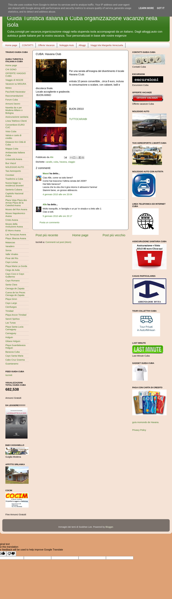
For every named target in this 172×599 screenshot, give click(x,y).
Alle (45, 204)
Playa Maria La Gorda (16, 266)
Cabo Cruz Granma (15, 360)
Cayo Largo (11, 303)
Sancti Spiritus (12, 319)
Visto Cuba (10, 131)
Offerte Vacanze (46, 45)
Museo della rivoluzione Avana (14, 225)
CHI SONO (10, 69)
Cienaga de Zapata (14, 288)
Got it (160, 8)
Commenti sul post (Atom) (58, 242)
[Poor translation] (11, 553)
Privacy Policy (139, 430)
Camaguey (10, 333)
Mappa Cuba (11, 148)
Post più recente (47, 235)
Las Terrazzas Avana (15, 234)
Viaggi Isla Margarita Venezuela (106, 45)
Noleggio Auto (66, 45)
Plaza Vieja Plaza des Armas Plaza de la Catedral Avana (16, 203)
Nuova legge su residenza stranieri (14, 184)
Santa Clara (11, 284)
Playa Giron (11, 299)
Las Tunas (10, 323)
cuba (55, 162)
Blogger (109, 527)
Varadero (9, 246)
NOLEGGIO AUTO (14, 167)
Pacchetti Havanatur (15, 92)
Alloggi (82, 45)
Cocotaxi (9, 175)
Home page (11, 45)
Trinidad (9, 311)
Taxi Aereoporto (13, 171)
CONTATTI (27, 45)
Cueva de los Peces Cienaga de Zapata (15, 293)
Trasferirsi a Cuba (14, 179)
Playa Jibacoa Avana (15, 238)
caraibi (49, 162)
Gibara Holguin (12, 341)
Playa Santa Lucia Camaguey (14, 328)
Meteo (8, 88)
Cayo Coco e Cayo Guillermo (14, 275)
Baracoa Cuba (12, 352)
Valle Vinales (11, 254)
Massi (46, 173)
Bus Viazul (10, 163)
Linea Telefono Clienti (16, 121)
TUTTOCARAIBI (78, 119)
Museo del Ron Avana (16, 209)
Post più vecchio (114, 235)
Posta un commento (49, 222)
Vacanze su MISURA (15, 84)
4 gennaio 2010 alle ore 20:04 (57, 194)
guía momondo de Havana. (145, 422)
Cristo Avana (11, 220)
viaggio (71, 162)
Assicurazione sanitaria (16, 117)
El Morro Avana (13, 230)
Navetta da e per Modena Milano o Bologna (13, 110)
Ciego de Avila (12, 270)
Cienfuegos (11, 307)
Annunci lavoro (12, 103)
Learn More (146, 8)
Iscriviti (8, 375)
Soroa (8, 250)
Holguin (9, 337)
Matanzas (10, 242)
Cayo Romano (12, 280)
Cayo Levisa (11, 262)
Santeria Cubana (13, 189)
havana (63, 162)
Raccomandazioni (14, 96)
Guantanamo (11, 363)
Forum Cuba (11, 99)
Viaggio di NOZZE (14, 80)
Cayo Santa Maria (14, 356)
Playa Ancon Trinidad (15, 315)
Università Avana (13, 159)
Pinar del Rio (11, 258)
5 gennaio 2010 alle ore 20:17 (57, 216)
